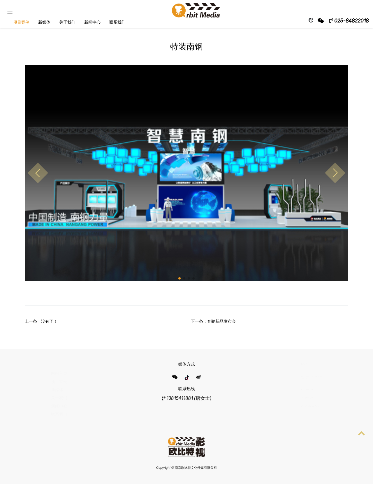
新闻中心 (92, 22)
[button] (38, 173)
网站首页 (59, 369)
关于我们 (67, 22)
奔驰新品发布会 (221, 321)
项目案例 (21, 22)
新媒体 (44, 22)
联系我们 (117, 22)
